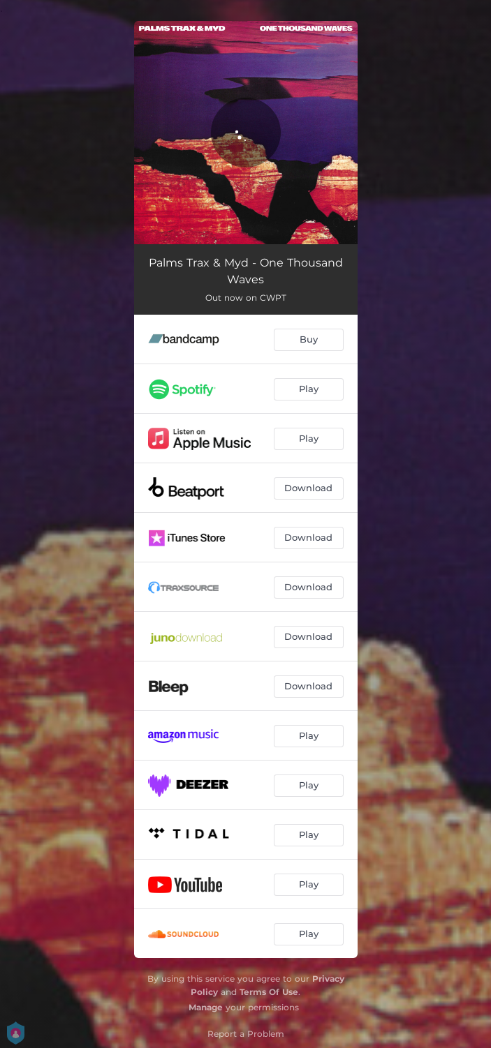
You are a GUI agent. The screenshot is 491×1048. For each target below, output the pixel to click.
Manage (206, 1007)
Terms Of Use (269, 992)
